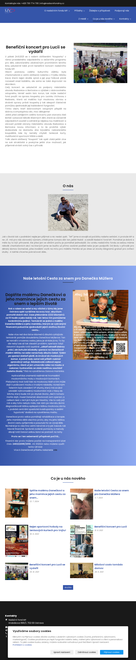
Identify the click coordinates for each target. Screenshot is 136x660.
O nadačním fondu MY (57, 10)
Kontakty (125, 18)
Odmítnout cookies (92, 652)
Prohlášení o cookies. (22, 645)
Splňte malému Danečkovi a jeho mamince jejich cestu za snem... (47, 494)
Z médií (83, 18)
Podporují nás (122, 10)
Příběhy (79, 10)
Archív (68, 587)
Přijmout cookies (113, 652)
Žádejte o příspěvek (99, 10)
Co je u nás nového (104, 18)
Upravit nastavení (69, 652)
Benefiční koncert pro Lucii (110, 526)
